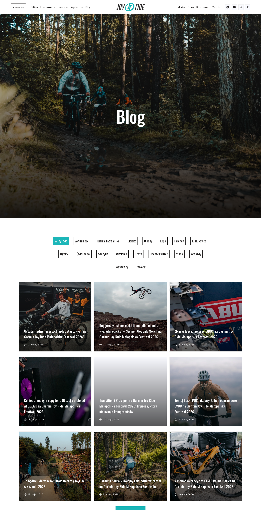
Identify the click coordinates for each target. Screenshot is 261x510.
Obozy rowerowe (198, 7)
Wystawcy (122, 266)
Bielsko (132, 240)
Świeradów (83, 253)
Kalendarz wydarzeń (70, 7)
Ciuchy (148, 240)
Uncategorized (159, 253)
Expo (163, 240)
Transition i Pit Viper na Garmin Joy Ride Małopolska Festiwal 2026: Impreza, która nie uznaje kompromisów (128, 406)
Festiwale (47, 7)
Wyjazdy (196, 253)
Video (179, 253)
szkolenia (121, 253)
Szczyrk (103, 253)
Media (181, 7)
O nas (34, 7)
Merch (216, 7)
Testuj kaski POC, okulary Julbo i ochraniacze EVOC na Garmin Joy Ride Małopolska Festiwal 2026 (206, 406)
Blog (88, 7)
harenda (179, 240)
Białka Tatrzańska (108, 240)
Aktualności (82, 240)
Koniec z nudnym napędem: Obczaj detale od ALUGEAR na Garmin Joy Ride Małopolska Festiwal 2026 (54, 406)
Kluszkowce (199, 240)
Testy (138, 253)
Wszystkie (61, 240)
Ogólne (64, 253)
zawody (140, 266)
